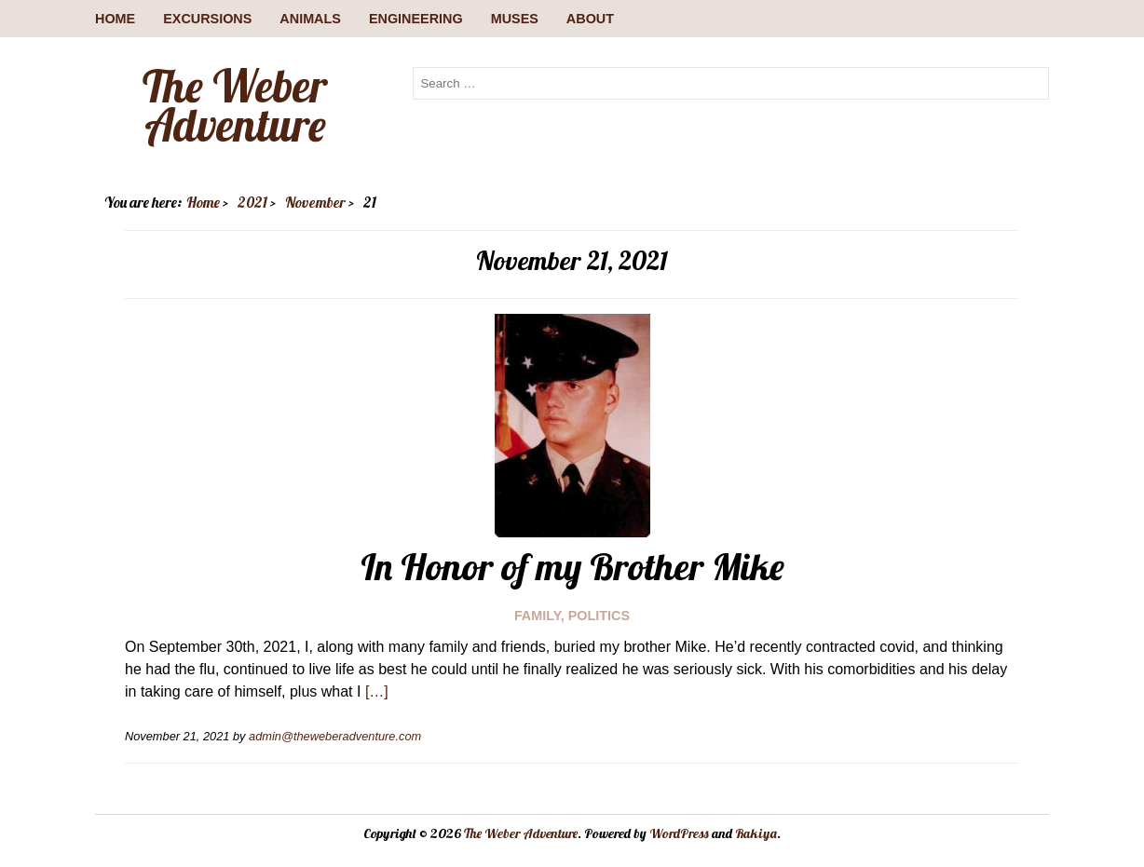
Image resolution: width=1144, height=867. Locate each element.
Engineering (416, 18)
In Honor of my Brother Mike (572, 566)
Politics (599, 615)
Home (115, 18)
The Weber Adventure (235, 105)
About (590, 18)
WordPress (679, 833)
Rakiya (756, 833)
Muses (514, 18)
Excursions (207, 18)
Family (537, 615)
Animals (310, 18)
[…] (376, 691)
